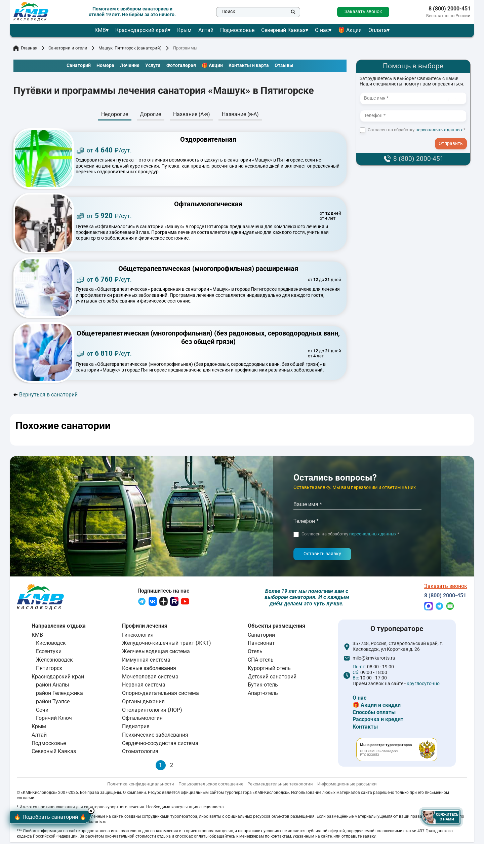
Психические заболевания (155, 736)
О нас (322, 30)
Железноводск (54, 661)
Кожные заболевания (149, 669)
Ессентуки (49, 653)
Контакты (365, 728)
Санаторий (261, 636)
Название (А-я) (191, 114)
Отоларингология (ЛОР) (152, 711)
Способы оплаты (374, 713)
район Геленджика (59, 694)
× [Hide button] (102, 809)
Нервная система (143, 686)
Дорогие (150, 114)
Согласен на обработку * (417, 130)
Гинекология (138, 636)
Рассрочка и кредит (378, 721)
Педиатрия (136, 728)
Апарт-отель (263, 694)
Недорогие (114, 114)
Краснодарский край (141, 30)
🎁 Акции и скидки (377, 706)
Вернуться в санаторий (45, 395)
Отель (255, 653)
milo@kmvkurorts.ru (374, 659)
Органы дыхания (143, 703)
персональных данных (438, 129)
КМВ (100, 30)
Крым (184, 30)
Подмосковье (237, 30)
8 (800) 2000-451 (450, 9)
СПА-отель (261, 661)
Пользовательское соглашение (210, 785)
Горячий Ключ (54, 719)
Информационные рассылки (347, 785)
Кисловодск (51, 644)
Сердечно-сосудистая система (160, 744)
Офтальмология (142, 719)
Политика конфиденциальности (140, 785)
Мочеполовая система (150, 678)
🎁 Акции (350, 30)
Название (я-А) (240, 114)
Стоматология (140, 753)
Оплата (377, 30)
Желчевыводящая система (156, 653)
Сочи (42, 711)
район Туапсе (53, 703)
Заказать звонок (363, 11)
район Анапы (52, 686)
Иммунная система (146, 661)
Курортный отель (269, 669)
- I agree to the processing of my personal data (453, 138)
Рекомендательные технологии (280, 785)
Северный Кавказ (283, 30)
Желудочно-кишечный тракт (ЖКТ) (166, 644)
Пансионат (261, 644)
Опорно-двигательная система (160, 694)
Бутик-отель (263, 686)
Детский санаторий (272, 678)
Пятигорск (49, 669)
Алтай (205, 30)
